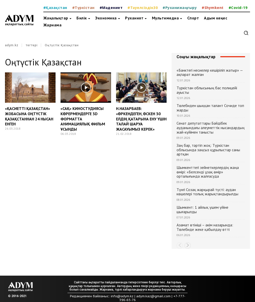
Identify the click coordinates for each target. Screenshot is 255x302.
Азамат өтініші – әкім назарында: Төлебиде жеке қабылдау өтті (205, 227)
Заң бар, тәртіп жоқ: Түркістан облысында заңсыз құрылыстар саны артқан (208, 149)
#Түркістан (83, 7)
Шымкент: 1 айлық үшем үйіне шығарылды (202, 209)
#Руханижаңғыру (180, 7)
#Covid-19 (238, 7)
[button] (246, 33)
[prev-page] (180, 245)
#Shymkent (213, 7)
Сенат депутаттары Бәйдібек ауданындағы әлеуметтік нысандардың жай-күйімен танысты (211, 127)
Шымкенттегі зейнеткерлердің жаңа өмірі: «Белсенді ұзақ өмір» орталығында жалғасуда (208, 172)
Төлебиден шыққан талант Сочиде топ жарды (210, 107)
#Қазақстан (55, 7)
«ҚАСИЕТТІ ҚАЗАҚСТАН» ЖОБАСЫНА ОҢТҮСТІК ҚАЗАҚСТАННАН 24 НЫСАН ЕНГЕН (29, 116)
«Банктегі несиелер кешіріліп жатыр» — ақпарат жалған (210, 72)
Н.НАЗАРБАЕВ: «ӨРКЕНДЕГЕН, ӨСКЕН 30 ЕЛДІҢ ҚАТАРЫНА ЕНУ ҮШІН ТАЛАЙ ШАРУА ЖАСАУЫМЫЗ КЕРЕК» (141, 119)
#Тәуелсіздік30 (143, 7)
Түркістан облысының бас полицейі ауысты (207, 90)
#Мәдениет (111, 7)
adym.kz (11, 45)
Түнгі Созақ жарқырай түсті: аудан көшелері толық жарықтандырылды (207, 192)
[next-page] (188, 245)
